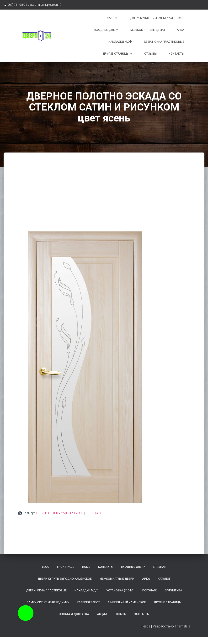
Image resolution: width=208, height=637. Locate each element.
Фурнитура (173, 590)
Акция (102, 614)
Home (86, 567)
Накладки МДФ (120, 41)
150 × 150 (43, 513)
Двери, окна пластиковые (164, 41)
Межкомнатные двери (147, 30)
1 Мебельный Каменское (127, 602)
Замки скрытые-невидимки (48, 602)
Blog (45, 567)
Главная (112, 18)
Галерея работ (88, 602)
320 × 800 (76, 513)
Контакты (176, 53)
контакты (105, 567)
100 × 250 (59, 513)
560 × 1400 (94, 513)
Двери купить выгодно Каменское (157, 18)
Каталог (164, 578)
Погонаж (149, 590)
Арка (180, 30)
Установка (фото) (120, 590)
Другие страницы (117, 53)
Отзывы (150, 53)
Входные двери (106, 30)
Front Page (65, 567)
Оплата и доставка (74, 614)
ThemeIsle (182, 626)
